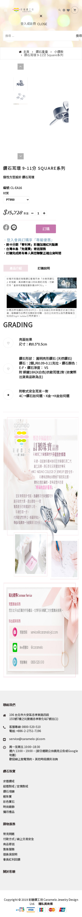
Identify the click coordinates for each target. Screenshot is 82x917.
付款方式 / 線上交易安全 (18, 839)
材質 (6, 193)
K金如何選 (61, 395)
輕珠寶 (7, 796)
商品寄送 (8, 844)
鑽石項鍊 (8, 791)
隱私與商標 (45, 904)
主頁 (26, 51)
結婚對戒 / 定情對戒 (15, 786)
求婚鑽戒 (8, 781)
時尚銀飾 (8, 807)
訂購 (45, 228)
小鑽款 (58, 51)
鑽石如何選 (34, 395)
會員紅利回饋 (11, 859)
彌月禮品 (8, 812)
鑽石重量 (42, 51)
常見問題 (8, 834)
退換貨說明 (10, 854)
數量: (26, 213)
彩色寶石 (8, 802)
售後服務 (8, 849)
